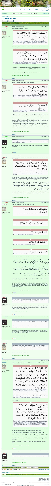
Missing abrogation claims (9, 18)
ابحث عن (12, 9)
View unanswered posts (46, 13)
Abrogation (7, 16)
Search (47, 7)
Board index (3, 16)
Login (3, 7)
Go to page (39, 469)
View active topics (4, 13)
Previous (42, 469)
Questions (44, 7)
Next (48, 469)
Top (2, 78)
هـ (45, 10)
